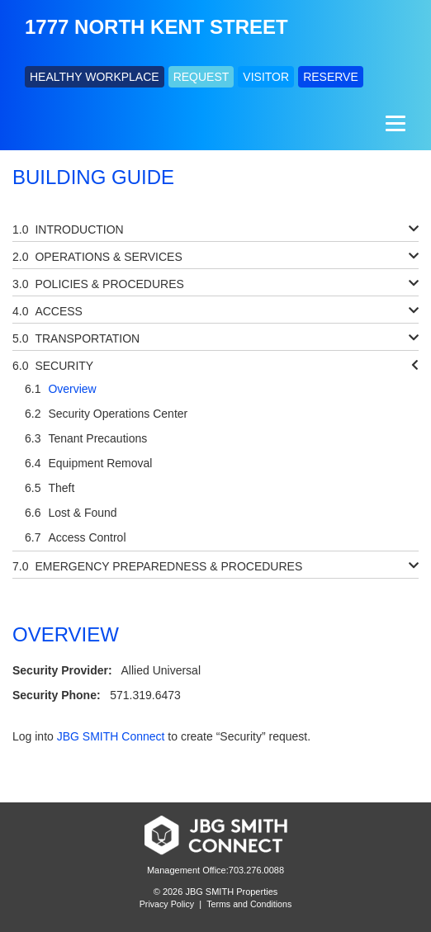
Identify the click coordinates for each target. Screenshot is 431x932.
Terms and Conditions (248, 904)
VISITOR (266, 76)
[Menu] (393, 123)
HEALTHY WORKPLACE (94, 76)
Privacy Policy (167, 904)
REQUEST (201, 76)
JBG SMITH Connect (111, 736)
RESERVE (330, 76)
